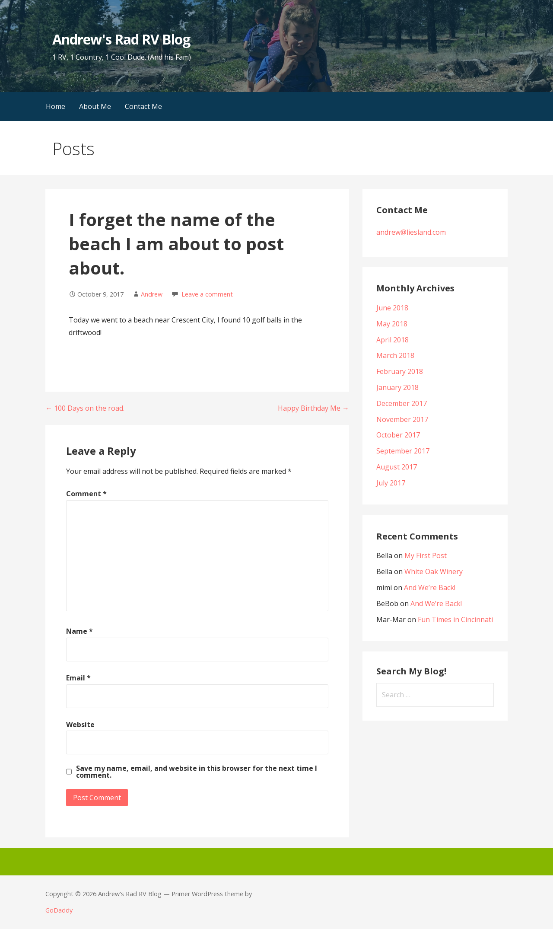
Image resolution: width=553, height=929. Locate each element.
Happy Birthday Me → (313, 408)
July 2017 (390, 483)
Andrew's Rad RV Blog (121, 39)
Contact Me (143, 106)
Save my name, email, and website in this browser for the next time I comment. (196, 772)
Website (80, 724)
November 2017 (402, 419)
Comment (86, 493)
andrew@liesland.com (411, 232)
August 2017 (396, 467)
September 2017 (402, 451)
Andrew (151, 294)
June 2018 (392, 308)
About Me (95, 106)
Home (55, 106)
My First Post (425, 555)
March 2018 (395, 355)
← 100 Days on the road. (84, 408)
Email (78, 678)
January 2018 (397, 387)
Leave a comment (207, 294)
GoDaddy (59, 910)
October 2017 (398, 435)
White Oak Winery (433, 571)
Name (79, 631)
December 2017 (401, 403)
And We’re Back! (429, 587)
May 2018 (391, 324)
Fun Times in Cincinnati (455, 619)
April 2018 (392, 340)
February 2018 (399, 371)
